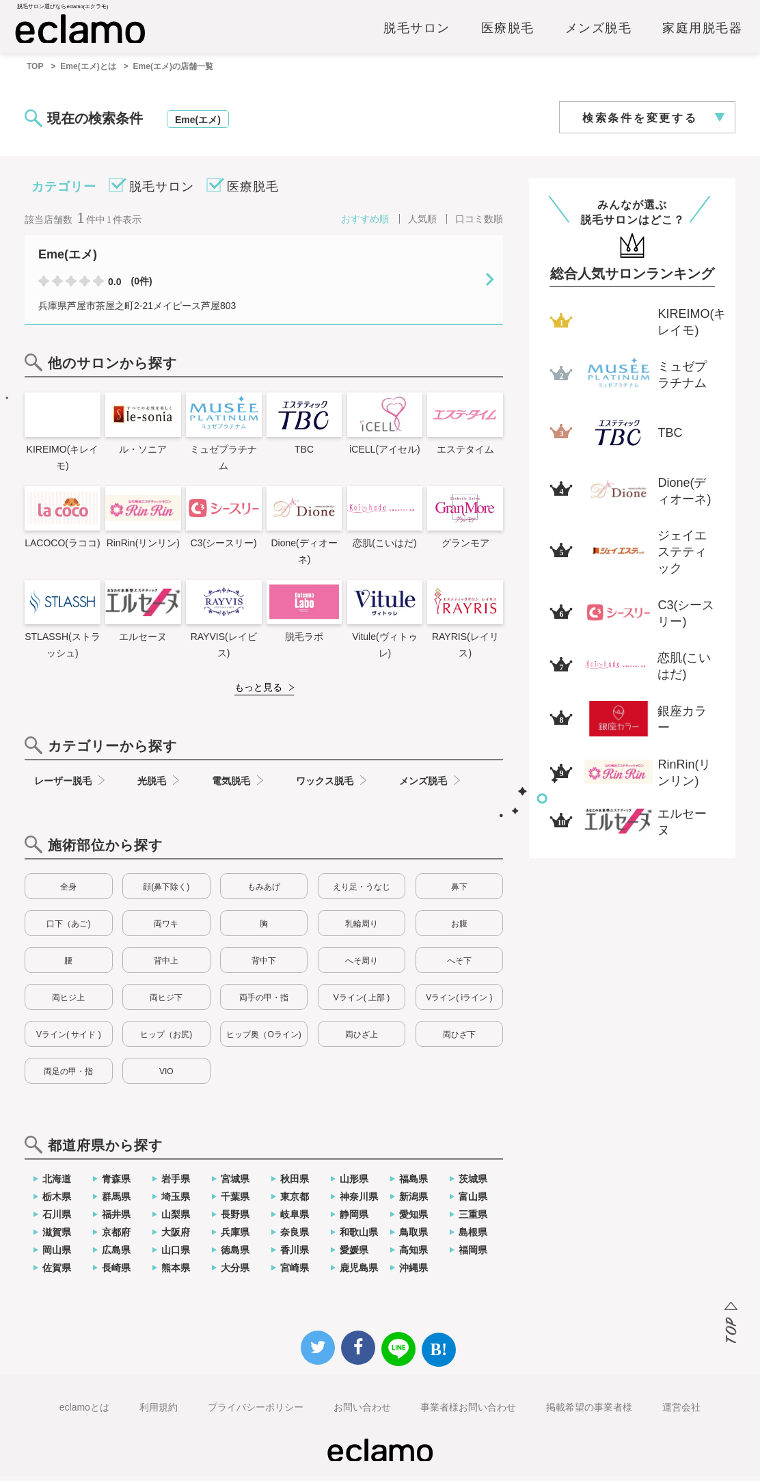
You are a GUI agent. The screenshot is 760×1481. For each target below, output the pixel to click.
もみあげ (263, 891)
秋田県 (294, 1183)
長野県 (235, 1219)
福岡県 (473, 1254)
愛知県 (413, 1219)
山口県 (175, 1254)
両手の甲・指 (263, 1002)
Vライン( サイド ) (68, 1039)
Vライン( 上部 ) (362, 1002)
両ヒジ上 (68, 1002)
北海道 (56, 1183)
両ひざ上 (361, 1039)
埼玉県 (175, 1201)
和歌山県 (359, 1236)
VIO (166, 1076)
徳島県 (235, 1254)
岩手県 (175, 1183)
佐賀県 (56, 1272)
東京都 (294, 1201)
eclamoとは (84, 1411)
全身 (68, 891)
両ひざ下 (459, 1039)
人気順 (422, 223)
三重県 (473, 1219)
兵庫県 (235, 1236)
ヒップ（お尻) (166, 1039)
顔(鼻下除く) (166, 891)
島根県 (473, 1236)
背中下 (264, 965)
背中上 (166, 965)
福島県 (413, 1183)
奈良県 (294, 1236)
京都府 (116, 1236)
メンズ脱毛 (598, 32)
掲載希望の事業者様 (589, 1411)
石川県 (56, 1219)
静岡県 (354, 1219)
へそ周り (361, 965)
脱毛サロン (416, 32)
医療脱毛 (507, 32)
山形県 (354, 1183)
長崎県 (116, 1272)
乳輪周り (361, 928)
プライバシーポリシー (255, 1411)
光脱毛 (151, 785)
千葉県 (235, 1201)
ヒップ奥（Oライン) (263, 1039)
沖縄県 (413, 1272)
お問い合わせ (362, 1411)
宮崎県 (294, 1272)
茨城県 (473, 1183)
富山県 (473, 1201)
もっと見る (258, 691)
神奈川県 (359, 1201)
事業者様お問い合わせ (468, 1411)
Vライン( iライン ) (459, 1002)
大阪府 (175, 1236)
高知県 (413, 1254)
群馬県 (116, 1201)
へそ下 (459, 965)
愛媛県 (354, 1254)
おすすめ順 (365, 223)
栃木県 (56, 1201)
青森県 (116, 1183)
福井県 (116, 1219)
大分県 (235, 1272)
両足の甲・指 (68, 1076)
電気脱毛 (231, 785)
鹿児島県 (359, 1272)
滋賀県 (56, 1236)
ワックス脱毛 (324, 785)
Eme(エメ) (198, 124)
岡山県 (56, 1254)
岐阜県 (294, 1219)
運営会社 (681, 1411)
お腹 (459, 928)
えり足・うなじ (361, 891)
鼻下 (459, 891)
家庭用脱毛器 (702, 32)
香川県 (294, 1254)
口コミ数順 (479, 223)
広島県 (116, 1254)
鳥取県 (413, 1236)
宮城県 (235, 1183)
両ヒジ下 (166, 1002)
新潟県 (413, 1201)
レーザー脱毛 (63, 785)
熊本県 (175, 1272)
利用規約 (158, 1411)
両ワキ (166, 928)
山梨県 (175, 1219)
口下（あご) (68, 928)
